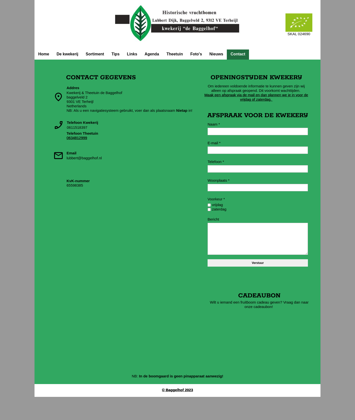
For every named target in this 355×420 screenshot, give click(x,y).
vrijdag (217, 205)
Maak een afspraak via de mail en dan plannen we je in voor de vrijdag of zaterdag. (256, 97)
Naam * (214, 124)
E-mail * (214, 143)
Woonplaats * (219, 180)
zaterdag (219, 209)
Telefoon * (216, 162)
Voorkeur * (216, 199)
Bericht (213, 219)
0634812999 (77, 138)
